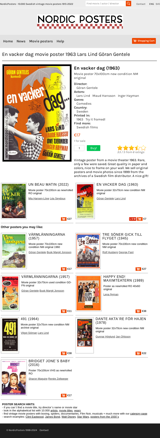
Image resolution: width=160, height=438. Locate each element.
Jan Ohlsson (123, 336)
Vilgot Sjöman (29, 332)
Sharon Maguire (38, 378)
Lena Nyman (111, 294)
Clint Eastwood (34, 416)
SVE (158, 3)
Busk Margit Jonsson (59, 252)
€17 (66, 268)
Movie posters (41, 41)
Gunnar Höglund (105, 336)
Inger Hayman (128, 96)
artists (54, 410)
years (77, 410)
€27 (66, 218)
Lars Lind (83, 96)
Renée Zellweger (58, 378)
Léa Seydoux (57, 198)
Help (60, 41)
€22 (141, 353)
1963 (79, 119)
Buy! (93, 148)
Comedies (83, 104)
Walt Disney (69, 416)
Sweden (82, 111)
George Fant (126, 252)
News (21, 41)
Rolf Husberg (110, 252)
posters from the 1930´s (105, 416)
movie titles (66, 410)
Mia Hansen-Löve (38, 198)
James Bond (52, 416)
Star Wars (83, 416)
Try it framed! (95, 119)
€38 (141, 311)
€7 (141, 218)
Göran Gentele (87, 88)
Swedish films (87, 127)
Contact (140, 3)
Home (8, 41)
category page (138, 413)
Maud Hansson (103, 96)
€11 (66, 311)
